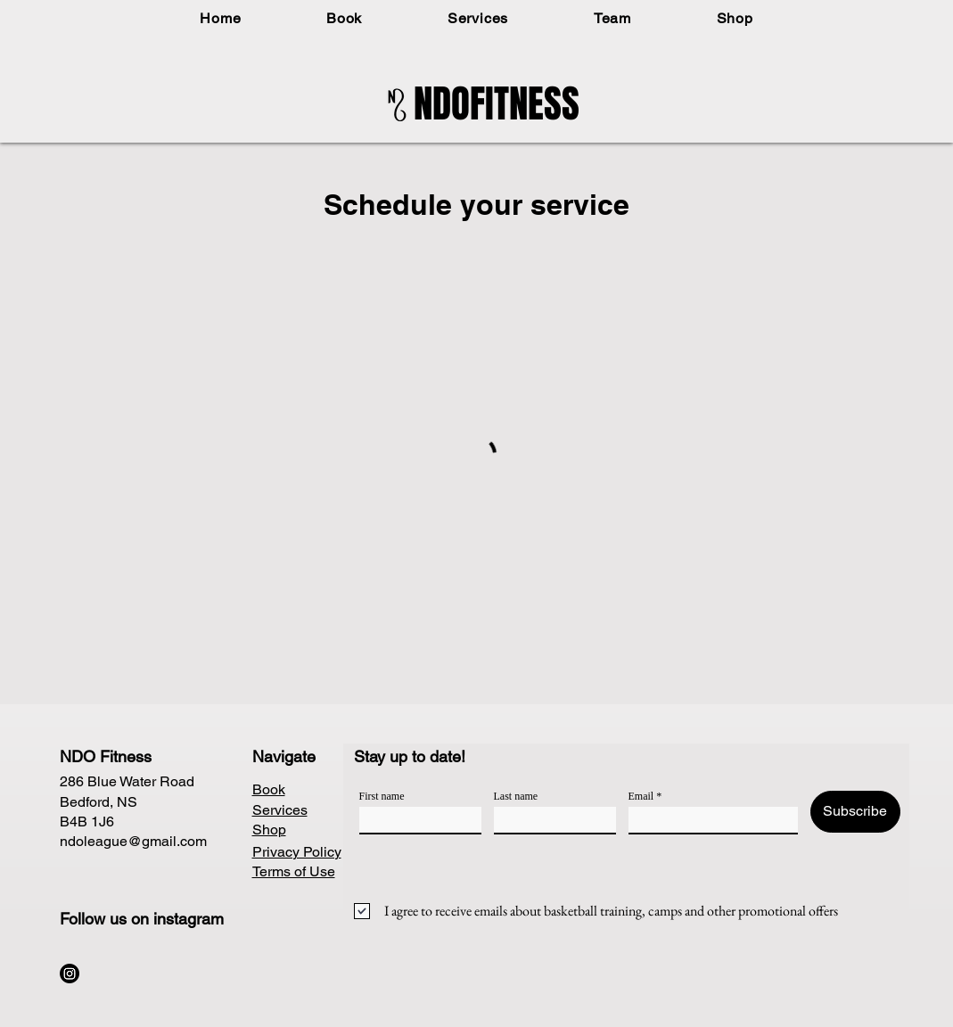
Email (641, 796)
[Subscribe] (855, 812)
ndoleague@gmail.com (133, 841)
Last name (516, 796)
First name (382, 796)
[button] (344, 18)
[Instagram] (69, 973)
